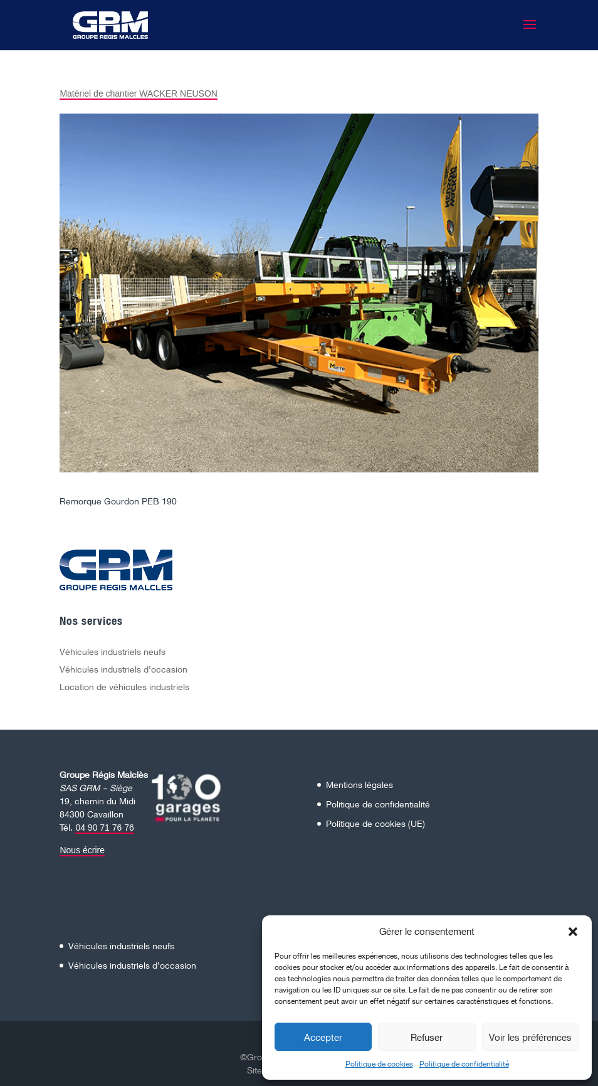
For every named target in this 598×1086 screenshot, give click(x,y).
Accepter (323, 1037)
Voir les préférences (530, 1037)
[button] (573, 931)
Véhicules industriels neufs (112, 651)
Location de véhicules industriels (124, 686)
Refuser (427, 1037)
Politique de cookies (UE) (375, 823)
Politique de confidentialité (464, 1063)
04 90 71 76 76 (104, 827)
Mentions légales (359, 784)
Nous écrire (82, 850)
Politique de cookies (379, 1063)
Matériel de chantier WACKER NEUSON (139, 93)
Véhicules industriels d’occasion (123, 669)
